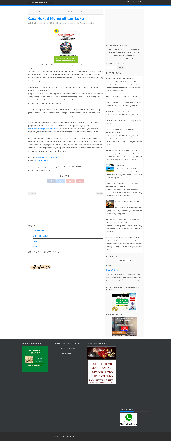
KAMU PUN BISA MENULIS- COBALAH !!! (123, 150)
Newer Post (32, 193)
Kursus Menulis (38, 231)
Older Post (100, 193)
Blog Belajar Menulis (41, 2)
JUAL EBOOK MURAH (41, 236)
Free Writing (112, 270)
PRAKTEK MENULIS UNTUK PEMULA (121, 96)
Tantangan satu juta (57, 12)
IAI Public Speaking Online (67, 349)
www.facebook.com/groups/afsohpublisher (43, 129)
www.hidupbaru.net (41, 160)
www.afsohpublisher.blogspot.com (48, 157)
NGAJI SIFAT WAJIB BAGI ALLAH (119, 78)
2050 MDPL (120, 165)
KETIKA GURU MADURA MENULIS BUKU (123, 219)
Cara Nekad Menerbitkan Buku (56, 18)
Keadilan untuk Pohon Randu (127, 201)
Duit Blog (140, 1)
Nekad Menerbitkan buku (42, 12)
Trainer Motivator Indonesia (39, 23)
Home (32, 12)
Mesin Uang (131, 1)
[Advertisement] (66, 211)
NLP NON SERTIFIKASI (65, 353)
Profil (35, 241)
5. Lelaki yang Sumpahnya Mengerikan (122, 237)
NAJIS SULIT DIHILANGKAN (117, 111)
